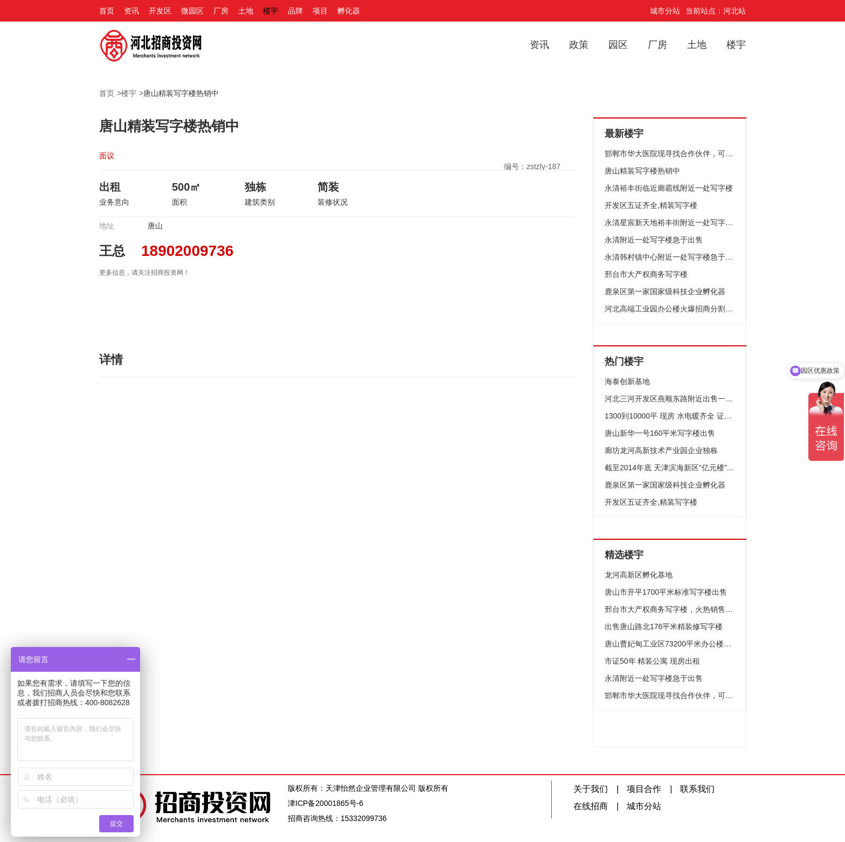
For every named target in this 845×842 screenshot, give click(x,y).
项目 (320, 10)
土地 (245, 10)
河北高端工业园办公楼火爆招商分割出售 (670, 308)
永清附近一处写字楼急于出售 (654, 239)
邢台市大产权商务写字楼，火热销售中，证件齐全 (670, 609)
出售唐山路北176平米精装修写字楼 (664, 626)
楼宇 (270, 10)
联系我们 (697, 789)
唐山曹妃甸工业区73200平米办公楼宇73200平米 (670, 643)
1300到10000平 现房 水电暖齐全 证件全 (670, 416)
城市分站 (665, 10)
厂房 (220, 10)
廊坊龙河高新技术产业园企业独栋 (661, 450)
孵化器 (348, 10)
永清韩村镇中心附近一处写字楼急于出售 (670, 257)
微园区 (192, 10)
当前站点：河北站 (715, 10)
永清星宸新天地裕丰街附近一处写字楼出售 (670, 222)
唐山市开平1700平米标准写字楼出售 (666, 592)
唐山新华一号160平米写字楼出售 (660, 433)
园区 (618, 44)
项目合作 (644, 789)
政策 (578, 44)
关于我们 (590, 789)
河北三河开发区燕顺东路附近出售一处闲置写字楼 (670, 398)
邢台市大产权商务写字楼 (646, 274)
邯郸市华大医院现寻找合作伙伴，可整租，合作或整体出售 (670, 153)
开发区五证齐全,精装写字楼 (651, 205)
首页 (106, 10)
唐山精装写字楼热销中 (181, 93)
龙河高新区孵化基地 (639, 574)
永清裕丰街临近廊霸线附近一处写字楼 (669, 188)
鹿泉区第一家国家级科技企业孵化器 (665, 291)
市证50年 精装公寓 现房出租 (652, 661)
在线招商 (590, 806)
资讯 (131, 10)
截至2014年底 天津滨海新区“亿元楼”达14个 (670, 467)
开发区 (160, 10)
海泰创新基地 (627, 381)
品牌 (295, 10)
